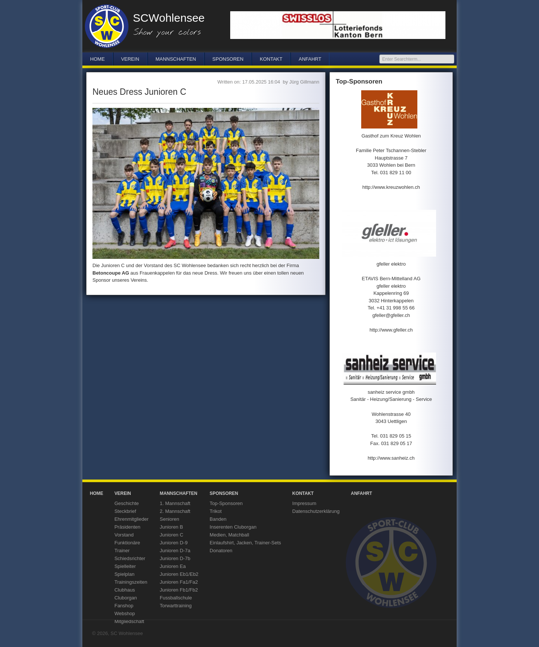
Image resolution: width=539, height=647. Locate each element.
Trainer (122, 550)
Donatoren (221, 550)
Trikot (216, 511)
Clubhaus (125, 590)
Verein (130, 59)
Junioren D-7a (175, 550)
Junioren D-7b (175, 558)
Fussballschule (176, 598)
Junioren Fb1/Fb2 (179, 590)
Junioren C (171, 535)
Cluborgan (126, 598)
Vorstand (124, 535)
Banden (218, 519)
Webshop (125, 613)
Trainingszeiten (131, 582)
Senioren (169, 519)
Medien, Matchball (229, 535)
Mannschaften (175, 59)
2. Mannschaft (175, 511)
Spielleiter (125, 566)
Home (97, 59)
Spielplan (125, 574)
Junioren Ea (173, 566)
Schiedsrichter (130, 558)
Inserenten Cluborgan (233, 527)
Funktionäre (127, 542)
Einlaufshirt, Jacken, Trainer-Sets (245, 542)
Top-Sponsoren (226, 503)
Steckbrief (125, 511)
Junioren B (171, 527)
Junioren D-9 (174, 542)
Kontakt (271, 59)
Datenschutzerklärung (315, 511)
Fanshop (124, 605)
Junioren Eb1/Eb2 (179, 574)
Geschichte (127, 503)
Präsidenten (127, 527)
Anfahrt (310, 59)
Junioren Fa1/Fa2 (179, 582)
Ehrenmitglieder (132, 519)
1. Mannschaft (175, 503)
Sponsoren (227, 59)
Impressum (304, 503)
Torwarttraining (176, 605)
